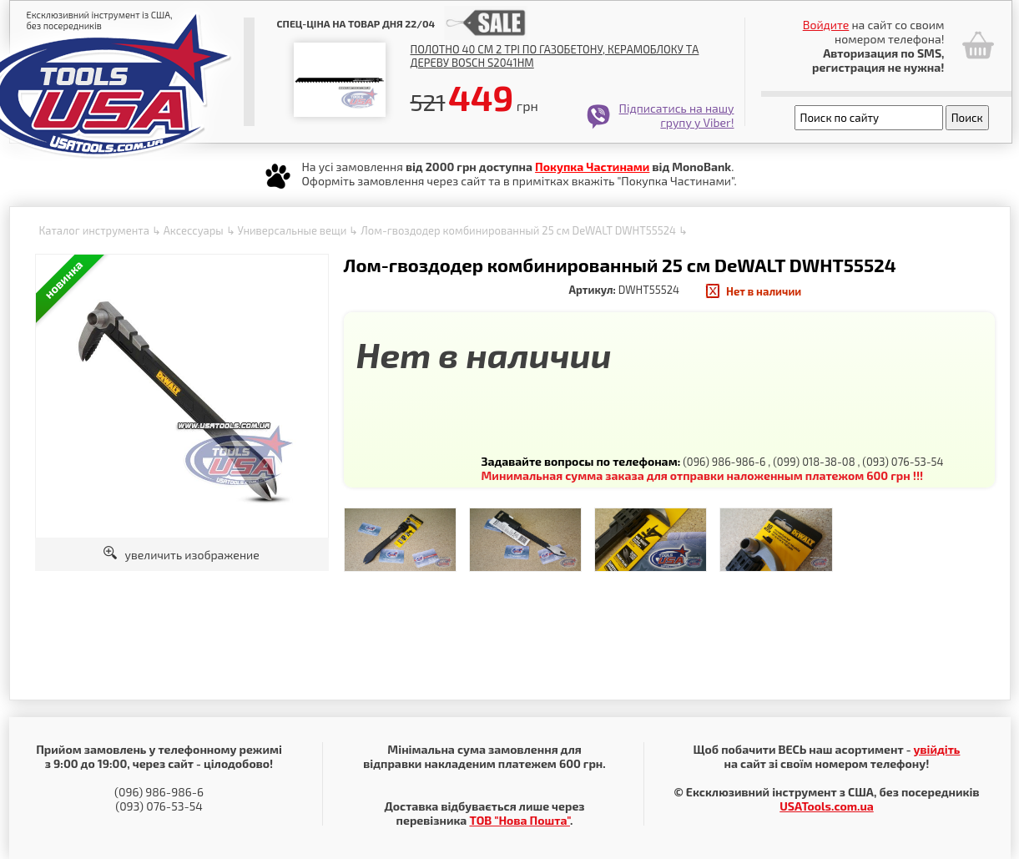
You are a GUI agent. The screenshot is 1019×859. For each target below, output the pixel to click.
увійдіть (936, 749)
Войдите (826, 25)
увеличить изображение (181, 555)
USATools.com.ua (826, 806)
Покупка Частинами (592, 166)
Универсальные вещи (291, 230)
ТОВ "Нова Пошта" (519, 820)
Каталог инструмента (94, 230)
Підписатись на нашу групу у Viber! (676, 115)
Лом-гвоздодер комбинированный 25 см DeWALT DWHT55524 (518, 230)
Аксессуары (194, 230)
